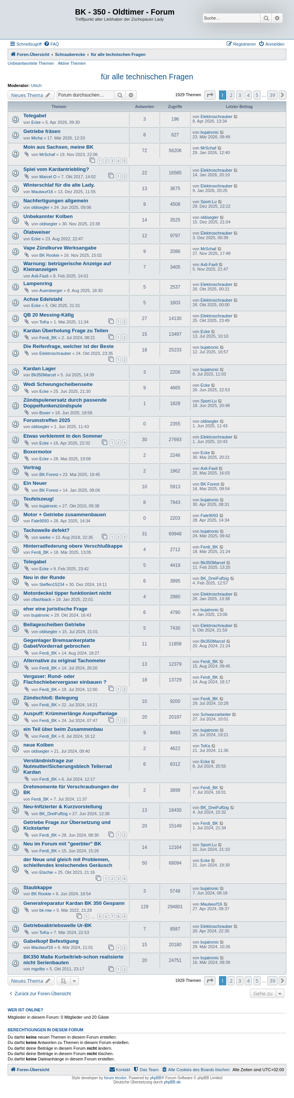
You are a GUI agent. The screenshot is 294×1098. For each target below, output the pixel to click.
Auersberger (51, 290)
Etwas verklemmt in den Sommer (63, 436)
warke (45, 537)
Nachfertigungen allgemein (55, 201)
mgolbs (38, 969)
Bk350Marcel (43, 375)
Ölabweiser (36, 232)
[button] (210, 95)
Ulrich (36, 85)
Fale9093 (40, 521)
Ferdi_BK (48, 337)
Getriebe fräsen (41, 131)
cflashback (41, 599)
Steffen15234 (51, 584)
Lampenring (37, 283)
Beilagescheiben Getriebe (54, 624)
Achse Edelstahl (42, 299)
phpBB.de (172, 1082)
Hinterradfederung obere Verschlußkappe (72, 546)
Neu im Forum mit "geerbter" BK (62, 844)
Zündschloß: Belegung (50, 698)
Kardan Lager (39, 368)
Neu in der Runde (44, 577)
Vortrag (32, 467)
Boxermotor (37, 452)
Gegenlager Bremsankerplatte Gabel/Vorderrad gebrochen (59, 643)
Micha (36, 138)
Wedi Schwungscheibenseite (58, 384)
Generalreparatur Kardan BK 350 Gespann (74, 903)
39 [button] (272, 95)
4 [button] (248, 95)
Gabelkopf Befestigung (50, 941)
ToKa (44, 322)
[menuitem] (51, 44)
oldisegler (40, 207)
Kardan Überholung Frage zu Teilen (65, 330)
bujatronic (210, 132)
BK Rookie (49, 255)
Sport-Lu (209, 201)
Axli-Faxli (40, 276)
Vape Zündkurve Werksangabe (59, 248)
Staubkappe (37, 887)
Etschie (46, 872)
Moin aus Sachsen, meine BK (58, 147)
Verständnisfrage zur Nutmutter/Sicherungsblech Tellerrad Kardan (67, 766)
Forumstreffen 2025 (46, 420)
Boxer (45, 412)
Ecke (36, 122)
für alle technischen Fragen (147, 76)
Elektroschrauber (216, 116)
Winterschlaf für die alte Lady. (59, 185)
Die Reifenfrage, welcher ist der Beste (68, 346)
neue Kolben (38, 745)
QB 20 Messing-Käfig (48, 315)
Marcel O (48, 176)
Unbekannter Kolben (48, 216)
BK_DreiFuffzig (215, 578)
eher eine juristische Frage (55, 609)
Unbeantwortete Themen (31, 63)
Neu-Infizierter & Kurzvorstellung (62, 806)
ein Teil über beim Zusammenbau (63, 729)
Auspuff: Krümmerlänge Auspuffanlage (70, 713)
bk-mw (45, 910)
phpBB (156, 1078)
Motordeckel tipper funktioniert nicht (67, 593)
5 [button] (257, 95)
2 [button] (231, 95)
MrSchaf (47, 154)
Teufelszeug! (38, 499)
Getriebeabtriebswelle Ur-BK (57, 925)
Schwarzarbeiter (216, 714)
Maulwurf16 (42, 191)
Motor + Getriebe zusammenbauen (64, 514)
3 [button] (239, 95)
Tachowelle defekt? (46, 530)
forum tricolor (115, 1078)
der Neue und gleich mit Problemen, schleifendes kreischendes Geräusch (67, 862)
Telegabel (34, 115)
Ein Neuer (35, 483)
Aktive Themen (72, 63)
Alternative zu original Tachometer (64, 660)
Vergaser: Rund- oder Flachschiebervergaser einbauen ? (64, 679)
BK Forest (48, 474)
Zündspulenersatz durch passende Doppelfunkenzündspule (65, 403)
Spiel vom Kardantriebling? (56, 169)
